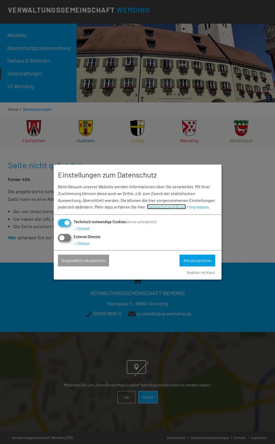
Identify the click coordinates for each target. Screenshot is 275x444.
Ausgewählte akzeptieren (85, 260)
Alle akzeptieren (196, 260)
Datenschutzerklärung (167, 206)
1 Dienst (82, 228)
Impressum (201, 206)
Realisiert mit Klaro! (200, 272)
